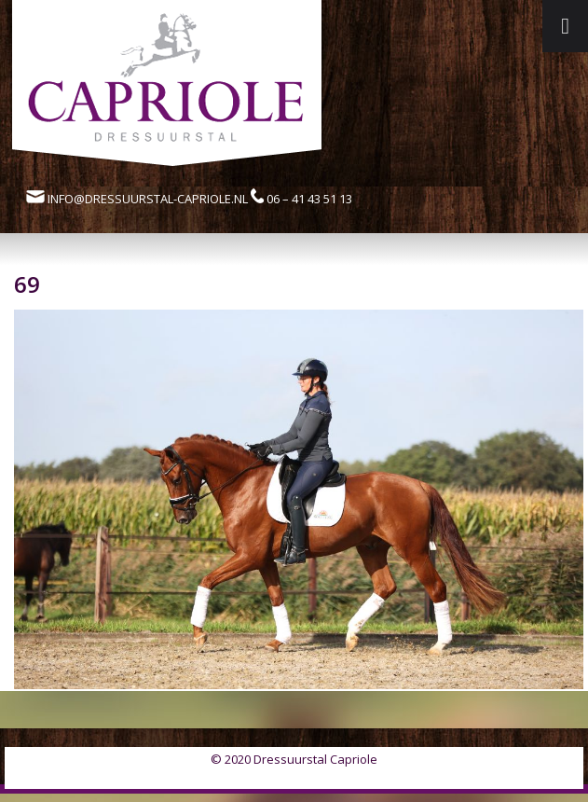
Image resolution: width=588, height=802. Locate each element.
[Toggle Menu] (565, 26)
